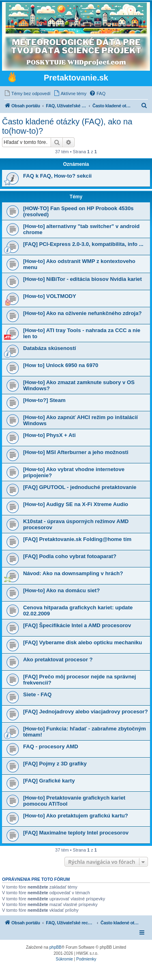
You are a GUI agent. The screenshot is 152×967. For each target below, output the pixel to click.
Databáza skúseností (49, 348)
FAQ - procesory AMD (50, 746)
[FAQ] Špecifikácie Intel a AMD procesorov (77, 625)
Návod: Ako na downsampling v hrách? (73, 573)
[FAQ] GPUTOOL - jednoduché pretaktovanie (79, 487)
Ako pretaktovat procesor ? (57, 659)
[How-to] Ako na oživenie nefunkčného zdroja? (82, 313)
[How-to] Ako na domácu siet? (61, 590)
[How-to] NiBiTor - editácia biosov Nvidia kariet (82, 279)
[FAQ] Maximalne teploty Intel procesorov (75, 833)
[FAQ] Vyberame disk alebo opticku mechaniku (82, 642)
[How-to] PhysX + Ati (49, 435)
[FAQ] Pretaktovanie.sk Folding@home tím (77, 539)
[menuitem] (27, 93)
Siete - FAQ (37, 694)
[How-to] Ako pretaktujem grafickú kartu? (75, 816)
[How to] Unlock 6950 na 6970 (60, 365)
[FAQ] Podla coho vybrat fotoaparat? (69, 556)
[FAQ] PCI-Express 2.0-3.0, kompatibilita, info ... (83, 244)
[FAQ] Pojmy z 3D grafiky (55, 764)
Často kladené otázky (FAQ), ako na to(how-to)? (67, 126)
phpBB (55, 947)
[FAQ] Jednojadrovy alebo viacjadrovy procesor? (85, 711)
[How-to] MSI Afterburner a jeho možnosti (75, 452)
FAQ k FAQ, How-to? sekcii (57, 176)
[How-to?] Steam (44, 400)
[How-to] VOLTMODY (49, 296)
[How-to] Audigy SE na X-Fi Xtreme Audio (75, 504)
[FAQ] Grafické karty (49, 781)
